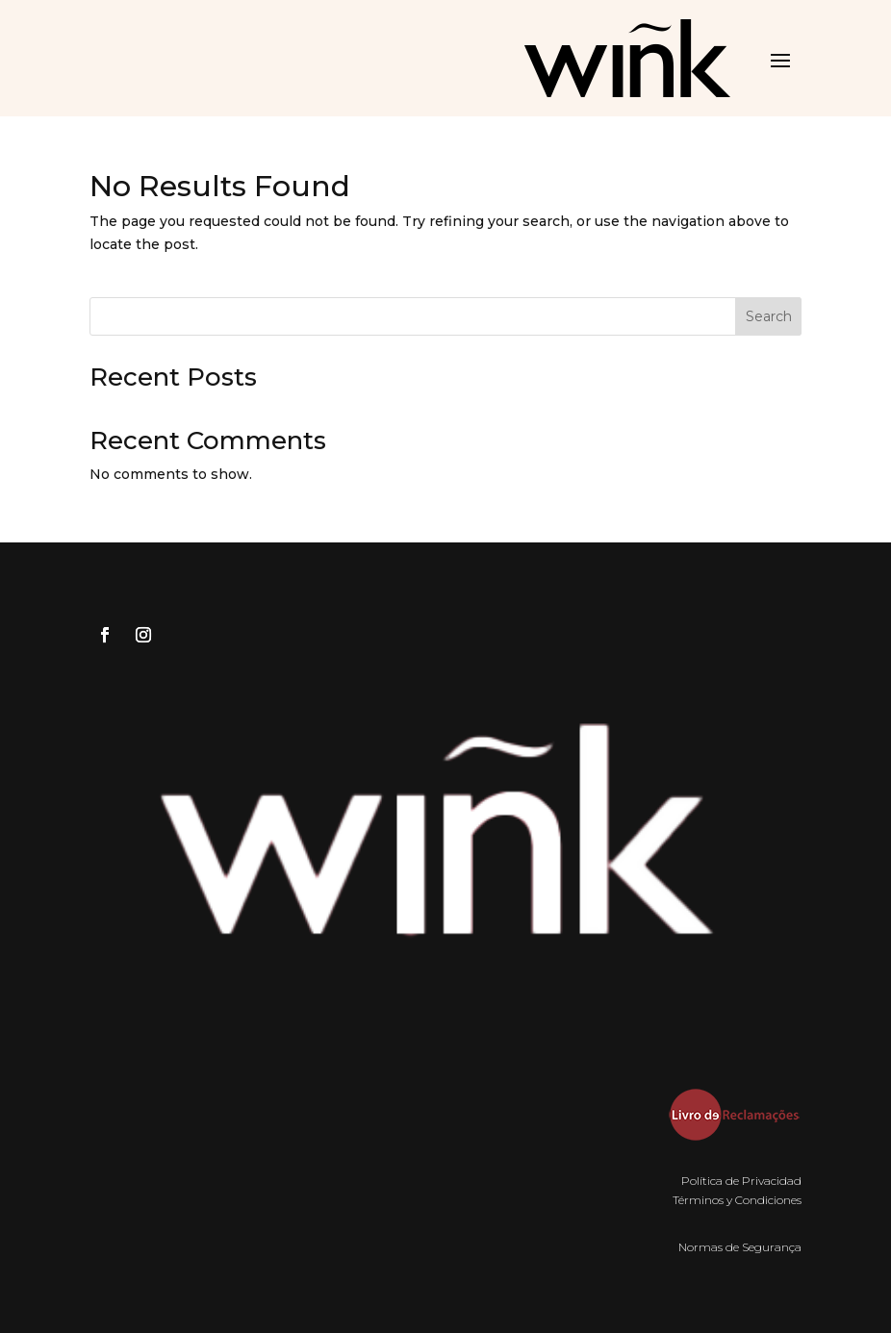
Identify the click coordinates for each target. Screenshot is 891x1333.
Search (769, 316)
